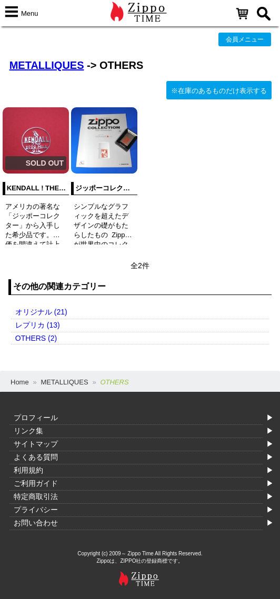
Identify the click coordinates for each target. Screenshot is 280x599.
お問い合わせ (36, 523)
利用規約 (28, 470)
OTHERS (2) (36, 338)
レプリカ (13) (37, 325)
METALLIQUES (46, 65)
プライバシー (36, 509)
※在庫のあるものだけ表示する (219, 91)
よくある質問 (36, 457)
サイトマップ (36, 444)
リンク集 (28, 431)
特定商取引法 (36, 496)
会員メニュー (245, 39)
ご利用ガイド (36, 483)
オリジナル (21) (41, 312)
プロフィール (36, 417)
